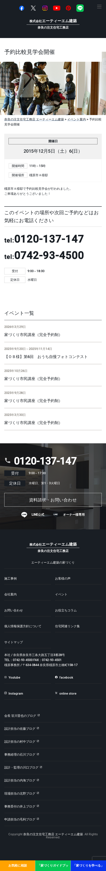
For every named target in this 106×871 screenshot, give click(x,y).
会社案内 (10, 594)
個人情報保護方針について (22, 626)
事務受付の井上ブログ (19, 806)
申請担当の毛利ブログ (19, 819)
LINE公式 (38, 514)
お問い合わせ (13, 610)
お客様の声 (63, 578)
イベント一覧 (19, 313)
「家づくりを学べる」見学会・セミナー (88, 867)
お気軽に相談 (17, 865)
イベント (61, 594)
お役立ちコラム (66, 610)
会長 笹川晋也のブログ (20, 716)
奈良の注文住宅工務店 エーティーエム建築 (53, 834)
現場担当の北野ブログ (19, 793)
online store (67, 693)
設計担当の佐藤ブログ (19, 728)
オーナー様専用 (74, 514)
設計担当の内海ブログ (19, 780)
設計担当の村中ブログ (19, 741)
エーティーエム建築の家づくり (53, 562)
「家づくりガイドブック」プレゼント (52, 867)
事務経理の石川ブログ (19, 754)
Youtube (14, 677)
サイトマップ (13, 642)
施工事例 (10, 578)
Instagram (16, 693)
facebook (66, 677)
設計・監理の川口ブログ (21, 767)
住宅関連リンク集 (67, 626)
